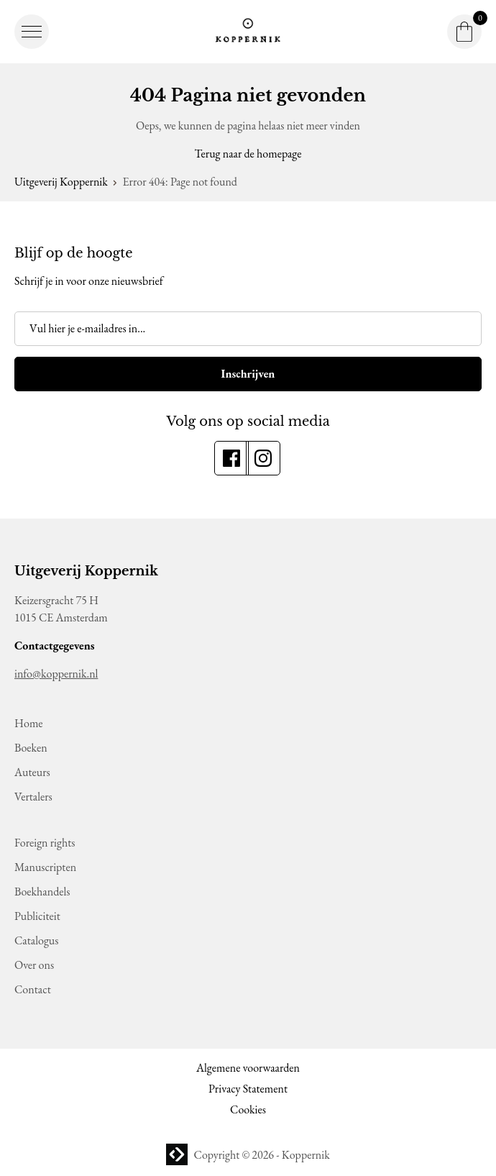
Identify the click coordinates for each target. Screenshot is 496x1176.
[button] (31, 31)
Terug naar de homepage (248, 153)
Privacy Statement (248, 1088)
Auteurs (32, 772)
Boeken (30, 747)
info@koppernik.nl (56, 673)
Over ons (34, 964)
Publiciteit (37, 916)
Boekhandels (42, 891)
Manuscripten (45, 867)
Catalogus (36, 940)
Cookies (248, 1109)
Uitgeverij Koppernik (61, 181)
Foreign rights (44, 842)
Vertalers (33, 796)
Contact (32, 989)
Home (28, 723)
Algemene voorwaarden (248, 1067)
